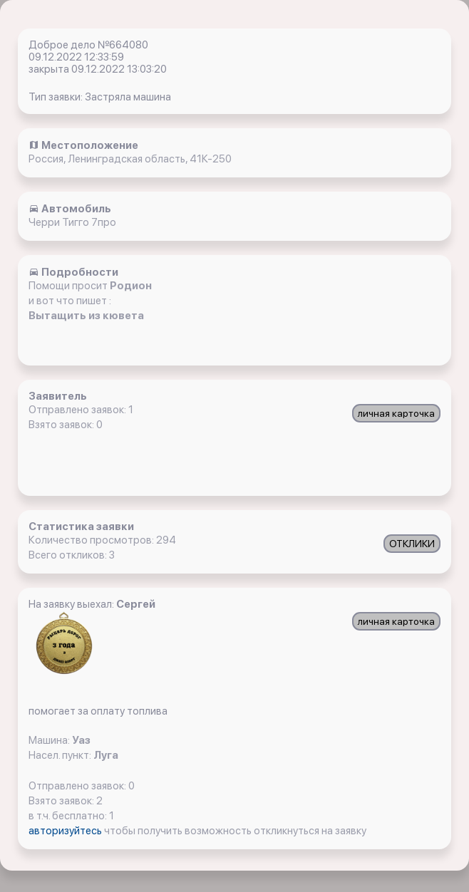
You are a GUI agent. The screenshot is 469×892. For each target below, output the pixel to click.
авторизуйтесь (66, 830)
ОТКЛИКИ (412, 543)
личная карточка (396, 413)
